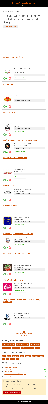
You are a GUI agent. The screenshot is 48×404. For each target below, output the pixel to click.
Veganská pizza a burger (23, 344)
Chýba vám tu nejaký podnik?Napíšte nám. (24, 333)
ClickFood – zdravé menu (13, 280)
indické (12, 359)
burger (22, 356)
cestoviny (28, 356)
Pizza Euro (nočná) (11, 205)
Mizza (37, 347)
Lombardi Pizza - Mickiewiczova (16, 253)
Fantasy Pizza (9, 112)
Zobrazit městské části (10, 26)
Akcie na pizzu (15, 347)
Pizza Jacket (7, 376)
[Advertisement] (24, 41)
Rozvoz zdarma (6, 347)
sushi (17, 359)
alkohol (9, 356)
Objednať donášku (20, 78)
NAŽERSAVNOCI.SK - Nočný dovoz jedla (20, 140)
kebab (41, 356)
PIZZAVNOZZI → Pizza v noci (15, 158)
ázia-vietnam (15, 356)
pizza (7, 359)
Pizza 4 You (8, 84)
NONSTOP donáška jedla (8, 344)
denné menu (35, 356)
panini (3, 356)
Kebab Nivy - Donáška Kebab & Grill (18, 234)
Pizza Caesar (8, 186)
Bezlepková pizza (35, 344)
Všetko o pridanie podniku (12, 392)
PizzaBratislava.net (24, 3)
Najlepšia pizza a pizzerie (28, 347)
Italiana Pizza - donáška (13, 57)
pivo (3, 359)
